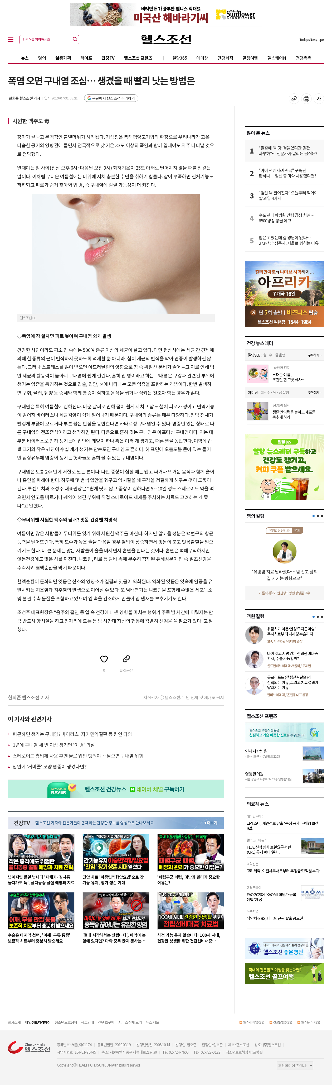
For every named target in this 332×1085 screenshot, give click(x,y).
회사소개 (14, 1022)
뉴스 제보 (152, 1022)
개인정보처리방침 (37, 1022)
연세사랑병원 (256, 751)
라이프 (86, 58)
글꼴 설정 (319, 98)
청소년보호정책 (66, 1022)
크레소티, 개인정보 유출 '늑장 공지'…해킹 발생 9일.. (283, 826)
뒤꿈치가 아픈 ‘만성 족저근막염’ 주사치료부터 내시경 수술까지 (291, 631)
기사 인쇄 (306, 98)
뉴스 (25, 58)
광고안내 (87, 1022)
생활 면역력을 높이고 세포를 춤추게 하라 (294, 414)
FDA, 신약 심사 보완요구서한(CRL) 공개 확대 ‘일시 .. (269, 849)
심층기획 (63, 58)
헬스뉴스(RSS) (310, 1022)
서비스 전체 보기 (130, 1022)
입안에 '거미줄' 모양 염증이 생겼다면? (49, 766)
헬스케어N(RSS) (253, 1022)
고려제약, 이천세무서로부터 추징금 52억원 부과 (283, 870)
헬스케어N (276, 58)
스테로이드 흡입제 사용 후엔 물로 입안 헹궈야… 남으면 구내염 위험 (78, 755)
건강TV (108, 58)
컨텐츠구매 (106, 1022)
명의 (42, 58)
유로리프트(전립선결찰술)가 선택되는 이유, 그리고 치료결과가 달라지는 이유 (292, 682)
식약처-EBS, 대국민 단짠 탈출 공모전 (275, 918)
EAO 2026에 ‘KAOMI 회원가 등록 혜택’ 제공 (271, 897)
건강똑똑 (303, 58)
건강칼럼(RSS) (282, 1022)
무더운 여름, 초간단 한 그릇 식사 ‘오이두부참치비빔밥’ (288, 377)
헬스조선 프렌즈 (138, 58)
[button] (314, 516)
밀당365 (179, 58)
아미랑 (202, 58)
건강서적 (225, 58)
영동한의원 (254, 774)
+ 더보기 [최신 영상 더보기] (210, 823)
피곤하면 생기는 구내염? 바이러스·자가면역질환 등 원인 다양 (72, 733)
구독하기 (313, 355)
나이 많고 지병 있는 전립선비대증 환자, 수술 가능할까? (292, 656)
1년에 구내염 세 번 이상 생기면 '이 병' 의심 (54, 744)
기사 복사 (294, 98)
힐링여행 (250, 58)
